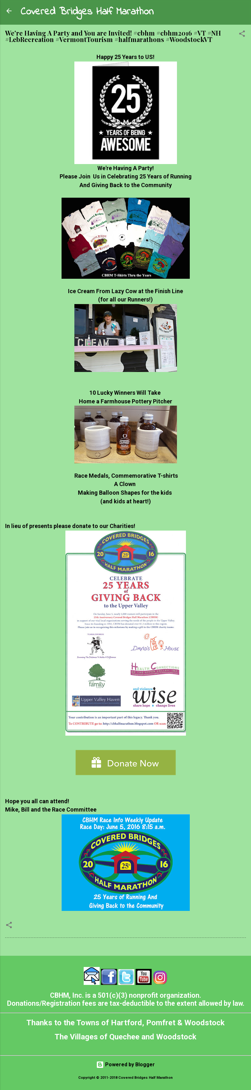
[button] (242, 35)
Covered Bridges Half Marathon (87, 12)
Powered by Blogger (125, 1064)
